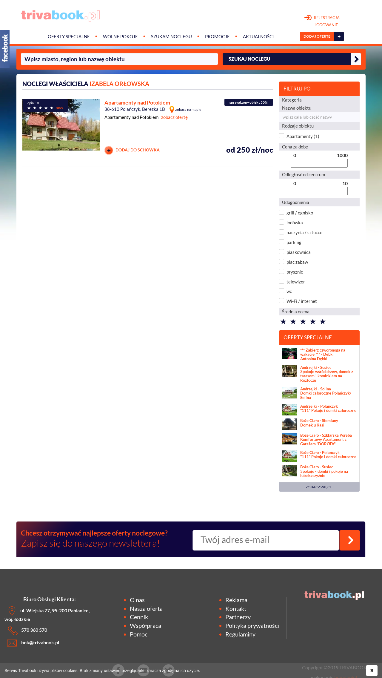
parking (293, 242)
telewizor (295, 281)
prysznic (294, 271)
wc (289, 291)
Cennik (139, 616)
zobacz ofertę (174, 117)
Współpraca (145, 625)
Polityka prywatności (252, 625)
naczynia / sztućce (304, 232)
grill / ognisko (299, 212)
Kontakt (235, 608)
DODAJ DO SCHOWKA (132, 150)
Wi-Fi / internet (301, 301)
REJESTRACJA (322, 21)
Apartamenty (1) (302, 136)
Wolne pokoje (120, 36)
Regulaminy (240, 634)
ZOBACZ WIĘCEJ (319, 487)
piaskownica (298, 252)
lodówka (294, 222)
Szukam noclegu (171, 36)
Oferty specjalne (69, 36)
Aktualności (258, 36)
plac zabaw (297, 262)
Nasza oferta (146, 608)
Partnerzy (238, 616)
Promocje (217, 36)
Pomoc (138, 634)
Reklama (236, 599)
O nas (137, 599)
